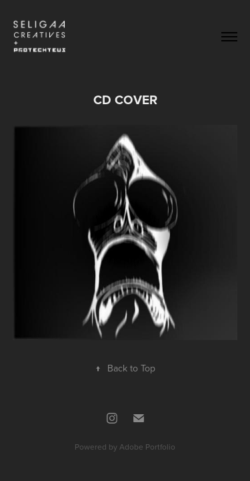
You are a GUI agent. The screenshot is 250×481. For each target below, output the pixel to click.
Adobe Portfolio (147, 446)
